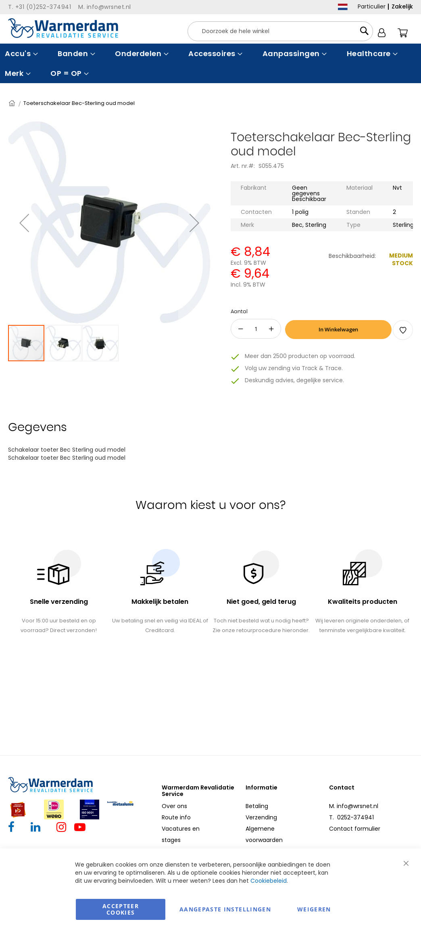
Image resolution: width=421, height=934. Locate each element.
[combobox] (280, 31)
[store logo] (63, 28)
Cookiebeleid (268, 881)
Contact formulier (354, 829)
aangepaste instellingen (225, 909)
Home (12, 103)
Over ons (174, 806)
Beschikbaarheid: (352, 256)
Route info (176, 817)
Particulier (372, 6)
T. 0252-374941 (351, 817)
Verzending (261, 817)
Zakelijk (402, 6)
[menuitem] (20, 53)
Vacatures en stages (181, 834)
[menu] (210, 63)
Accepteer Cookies (120, 909)
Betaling (257, 806)
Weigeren (314, 909)
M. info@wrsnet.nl (353, 806)
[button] (63, 343)
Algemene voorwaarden (264, 834)
